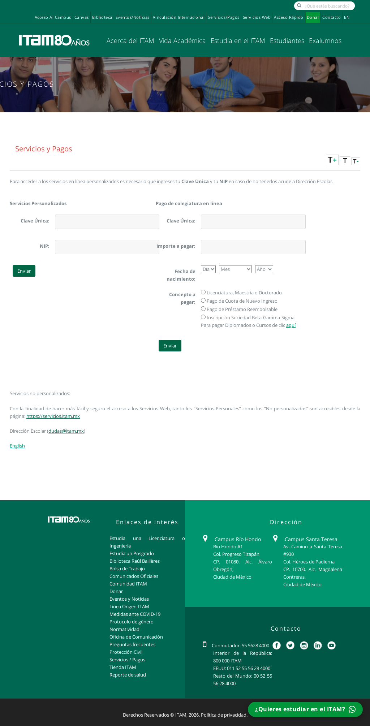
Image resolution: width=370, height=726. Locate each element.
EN (346, 17)
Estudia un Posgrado (131, 553)
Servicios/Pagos (224, 17)
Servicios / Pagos (127, 659)
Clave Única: (35, 220)
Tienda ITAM (122, 667)
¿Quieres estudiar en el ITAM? (305, 709)
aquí (291, 325)
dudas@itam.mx (66, 431)
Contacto (331, 17)
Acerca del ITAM (130, 40)
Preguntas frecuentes (132, 644)
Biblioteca (102, 17)
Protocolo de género (131, 621)
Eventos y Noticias (129, 599)
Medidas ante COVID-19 (134, 614)
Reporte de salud (127, 674)
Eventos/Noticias (133, 17)
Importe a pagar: (175, 246)
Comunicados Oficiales (133, 576)
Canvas (81, 17)
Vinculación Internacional (179, 17)
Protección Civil (125, 652)
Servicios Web (257, 17)
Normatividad (124, 629)
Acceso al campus (53, 17)
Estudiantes (287, 40)
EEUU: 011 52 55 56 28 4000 (241, 668)
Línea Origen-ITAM (129, 606)
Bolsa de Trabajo (127, 568)
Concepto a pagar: (182, 298)
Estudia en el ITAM (238, 40)
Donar (313, 17)
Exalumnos (325, 40)
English (17, 445)
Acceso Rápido (289, 17)
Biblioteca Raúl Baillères (134, 561)
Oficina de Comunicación (136, 637)
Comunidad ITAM (128, 583)
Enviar (24, 271)
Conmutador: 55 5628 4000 (240, 645)
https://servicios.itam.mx (53, 416)
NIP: (45, 246)
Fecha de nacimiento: (181, 275)
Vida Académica (182, 40)
